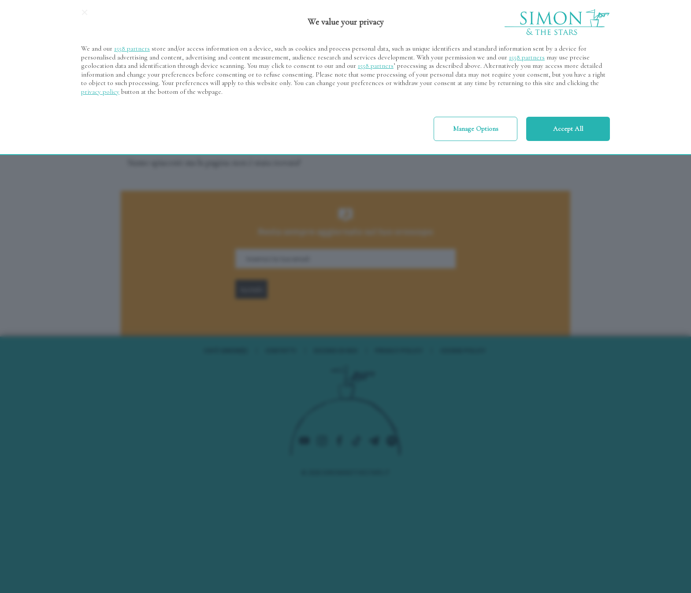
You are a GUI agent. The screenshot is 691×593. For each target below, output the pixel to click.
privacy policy (100, 92)
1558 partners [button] (132, 48)
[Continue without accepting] (84, 15)
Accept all (568, 129)
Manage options (475, 129)
